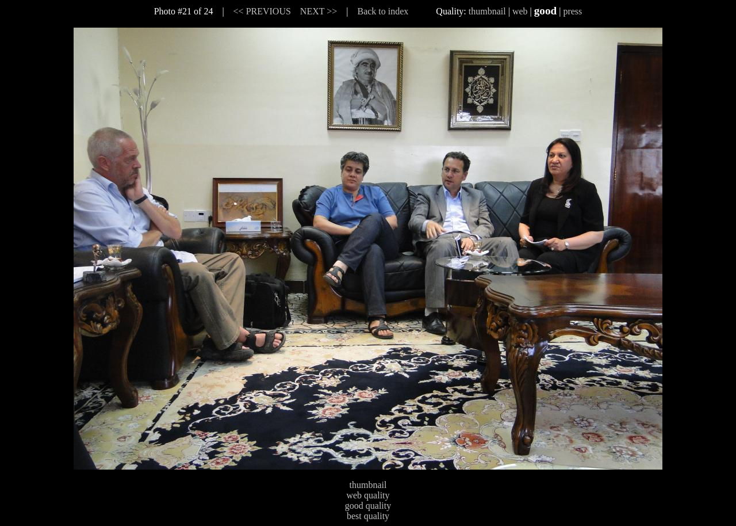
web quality (367, 495)
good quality (368, 505)
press (572, 11)
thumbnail (487, 11)
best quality (368, 516)
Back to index (382, 11)
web (520, 11)
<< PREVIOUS (262, 11)
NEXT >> (318, 11)
